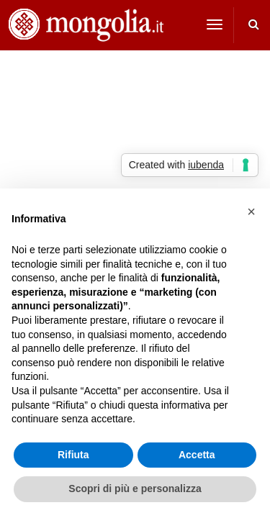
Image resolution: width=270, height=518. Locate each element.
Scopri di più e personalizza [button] (134, 488)
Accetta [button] (197, 454)
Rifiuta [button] (73, 454)
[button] (251, 211)
